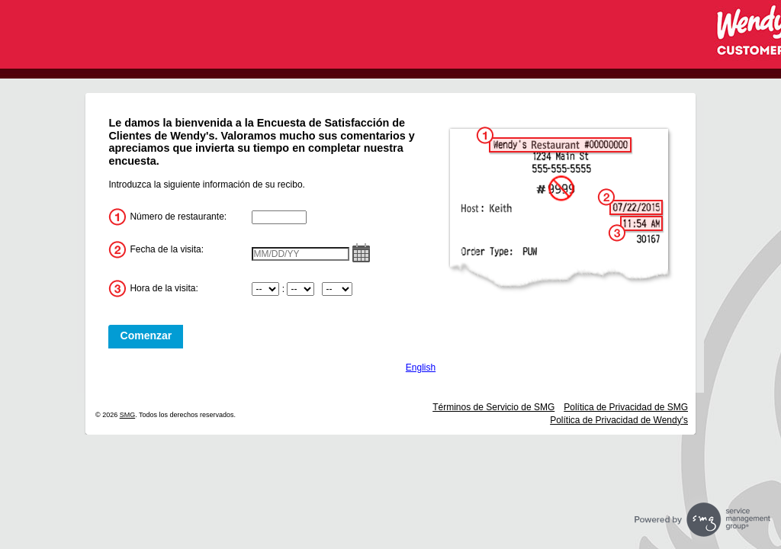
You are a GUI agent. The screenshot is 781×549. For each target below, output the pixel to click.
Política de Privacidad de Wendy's (619, 420)
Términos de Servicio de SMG (493, 407)
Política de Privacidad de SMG (626, 407)
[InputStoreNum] (279, 217)
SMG (128, 415)
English (420, 367)
